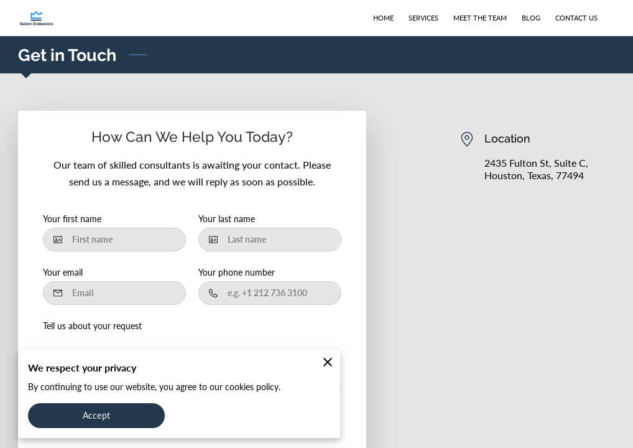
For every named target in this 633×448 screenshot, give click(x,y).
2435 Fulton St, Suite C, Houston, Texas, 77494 (536, 169)
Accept (96, 415)
